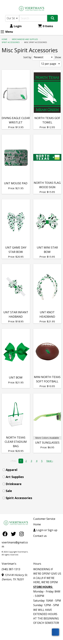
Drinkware (14, 484)
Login (16, 26)
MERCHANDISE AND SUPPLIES (25, 39)
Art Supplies (15, 477)
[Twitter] (14, 534)
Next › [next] (49, 460)
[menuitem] (32, 469)
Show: (58, 57)
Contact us (40, 536)
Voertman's (9, 563)
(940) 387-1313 (11, 569)
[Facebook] (6, 534)
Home (4, 39)
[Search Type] (12, 18)
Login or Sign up (45, 530)
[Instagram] (21, 534)
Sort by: (27, 57)
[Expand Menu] (2, 31)
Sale (9, 491)
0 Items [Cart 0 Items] (45, 26)
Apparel (11, 470)
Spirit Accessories (10, 42)
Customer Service (44, 519)
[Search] (33, 18)
